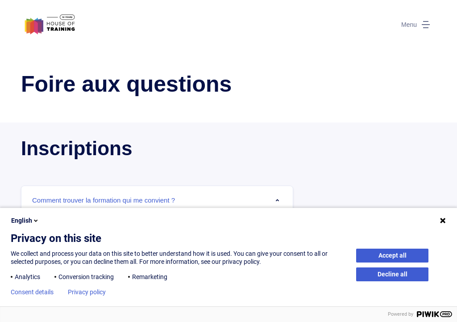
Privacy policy (87, 292)
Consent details (32, 292)
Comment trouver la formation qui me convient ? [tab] (103, 200)
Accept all (392, 255)
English (25, 220)
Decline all (392, 274)
